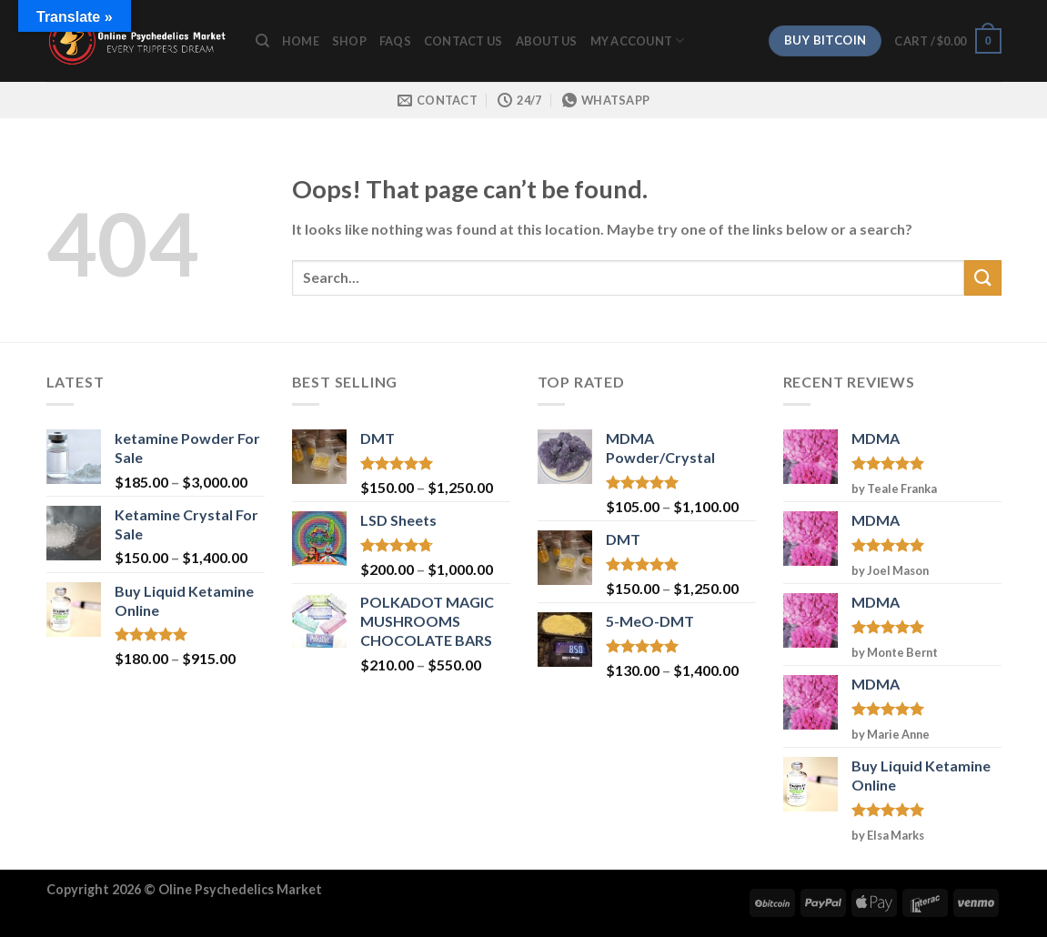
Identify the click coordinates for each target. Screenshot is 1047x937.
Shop (349, 41)
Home (300, 41)
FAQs (395, 41)
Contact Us (463, 41)
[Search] (262, 41)
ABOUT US (547, 41)
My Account (637, 40)
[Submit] (982, 278)
